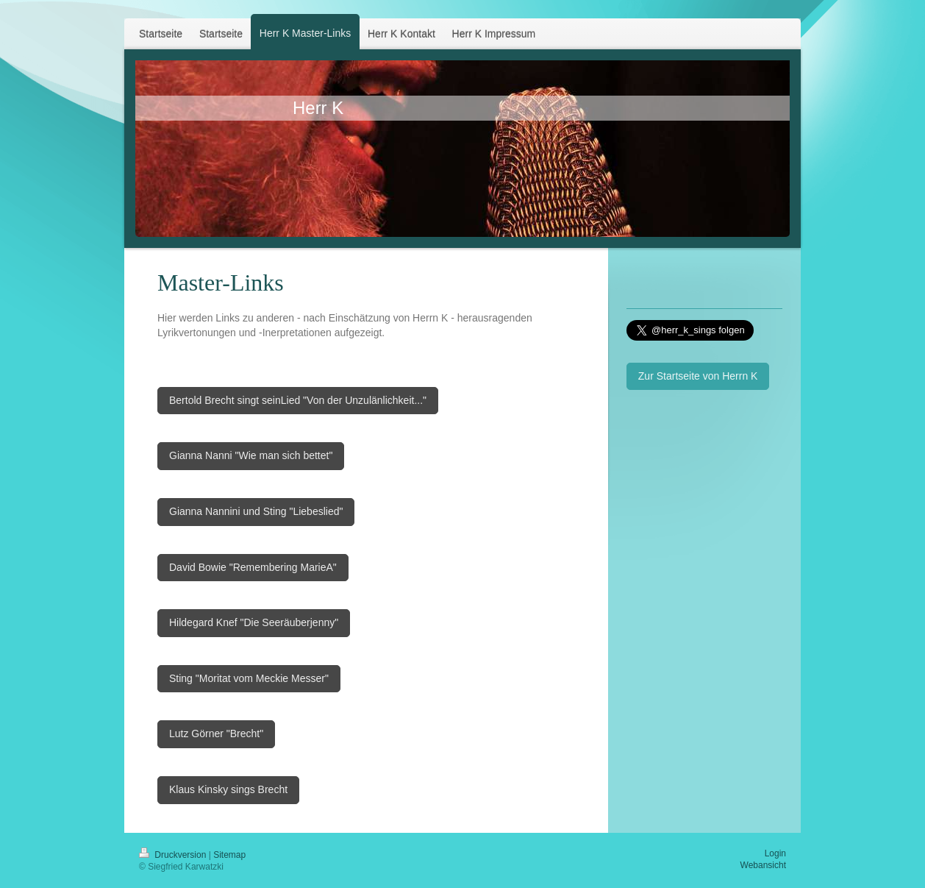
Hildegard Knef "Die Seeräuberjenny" (253, 622)
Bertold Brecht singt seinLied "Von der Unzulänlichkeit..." (297, 400)
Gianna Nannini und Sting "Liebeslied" (256, 511)
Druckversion (174, 855)
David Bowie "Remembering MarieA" (253, 567)
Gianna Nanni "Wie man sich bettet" (250, 455)
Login (775, 853)
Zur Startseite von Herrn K (698, 376)
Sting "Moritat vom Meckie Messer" (249, 678)
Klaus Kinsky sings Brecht (228, 789)
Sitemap (229, 855)
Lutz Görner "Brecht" (216, 733)
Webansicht (763, 865)
